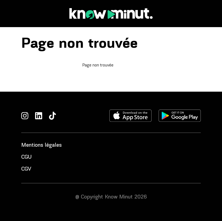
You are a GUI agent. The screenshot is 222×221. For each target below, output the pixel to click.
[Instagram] (24, 116)
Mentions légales (41, 145)
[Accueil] (111, 13)
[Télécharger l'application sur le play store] (180, 116)
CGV (26, 169)
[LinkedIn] (38, 116)
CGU (26, 157)
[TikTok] (52, 116)
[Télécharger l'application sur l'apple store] (130, 116)
